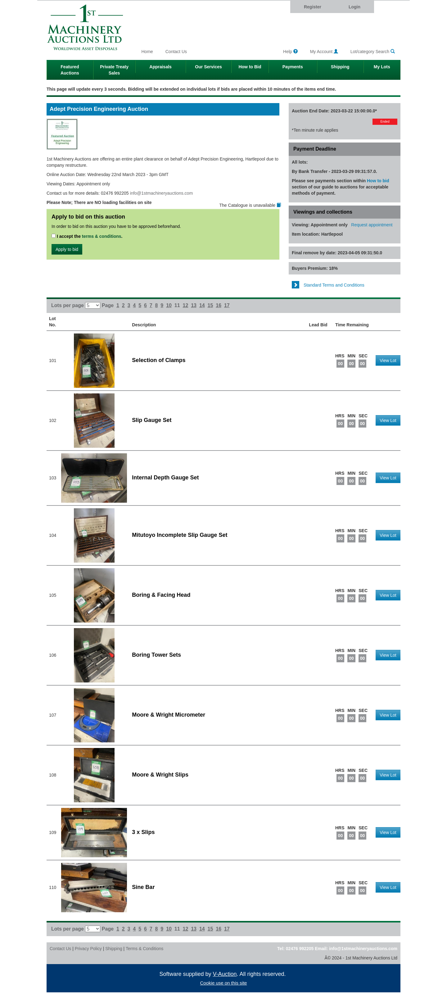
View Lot (388, 360)
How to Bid (249, 66)
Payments (292, 66)
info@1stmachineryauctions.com (161, 193)
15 (210, 305)
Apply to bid (67, 249)
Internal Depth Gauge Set (165, 477)
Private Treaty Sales (114, 69)
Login (354, 6)
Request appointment (371, 224)
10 (169, 305)
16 (218, 305)
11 (177, 305)
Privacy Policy (88, 948)
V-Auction (225, 974)
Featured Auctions (70, 69)
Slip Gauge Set (151, 420)
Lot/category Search (372, 51)
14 (202, 305)
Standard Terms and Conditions (328, 285)
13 (193, 305)
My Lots (382, 66)
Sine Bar (143, 887)
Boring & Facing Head (161, 595)
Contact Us (176, 51)
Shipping (340, 66)
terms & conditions (101, 236)
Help (290, 51)
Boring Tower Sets (156, 655)
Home (147, 51)
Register (312, 6)
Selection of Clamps (158, 360)
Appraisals (160, 66)
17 (227, 305)
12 (185, 305)
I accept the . (87, 236)
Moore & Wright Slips (160, 775)
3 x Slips (143, 832)
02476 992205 (300, 948)
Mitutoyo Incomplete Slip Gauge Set (179, 535)
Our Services (208, 66)
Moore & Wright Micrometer (168, 715)
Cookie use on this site (223, 983)
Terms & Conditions (144, 948)
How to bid (378, 180)
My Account (324, 51)
